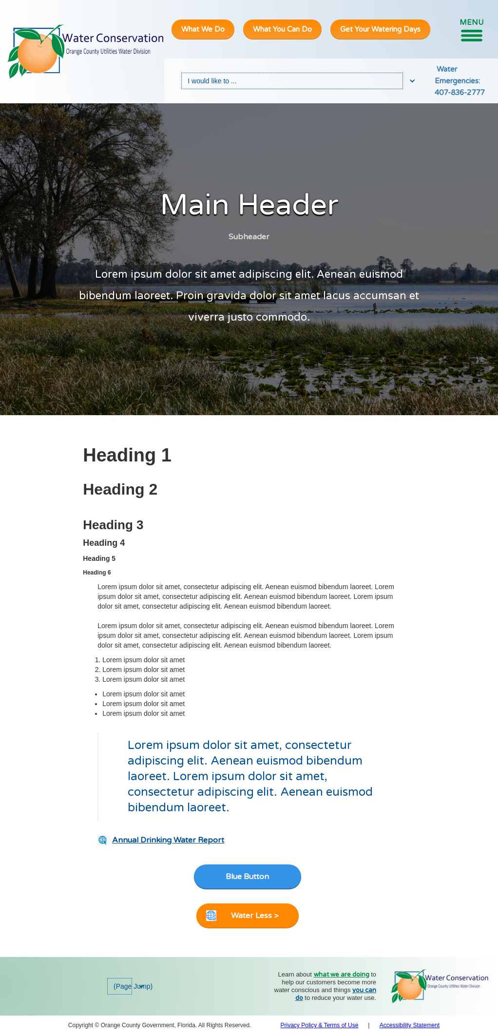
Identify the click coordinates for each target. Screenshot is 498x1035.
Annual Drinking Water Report (168, 840)
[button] (471, 29)
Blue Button (247, 877)
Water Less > (254, 915)
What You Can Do (282, 29)
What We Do (203, 29)
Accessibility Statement (410, 1025)
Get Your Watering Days (380, 29)
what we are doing (341, 974)
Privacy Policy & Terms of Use (320, 1025)
